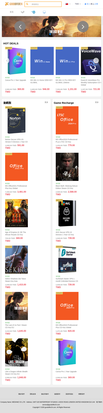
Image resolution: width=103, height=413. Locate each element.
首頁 (12, 12)
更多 (46, 102)
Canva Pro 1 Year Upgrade (15, 80)
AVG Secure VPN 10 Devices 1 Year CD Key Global (65, 234)
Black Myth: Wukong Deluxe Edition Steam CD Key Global (67, 188)
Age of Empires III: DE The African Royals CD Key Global (15, 234)
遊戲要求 (57, 394)
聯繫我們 (81, 394)
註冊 (96, 4)
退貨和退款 (69, 394)
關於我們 (21, 394)
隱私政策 (33, 394)
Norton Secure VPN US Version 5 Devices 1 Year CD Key (16, 141)
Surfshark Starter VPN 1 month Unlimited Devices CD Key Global (67, 281)
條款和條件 (45, 394)
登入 (88, 4)
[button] (20, 26)
